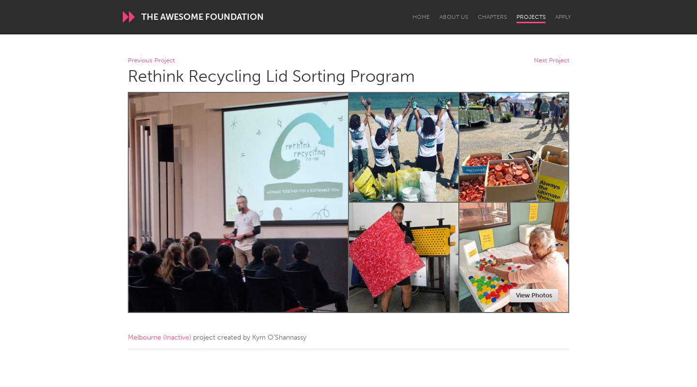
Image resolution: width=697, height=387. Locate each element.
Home (421, 17)
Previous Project (151, 61)
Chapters (492, 17)
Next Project (551, 61)
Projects (530, 17)
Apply (563, 17)
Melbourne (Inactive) (159, 337)
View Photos (534, 295)
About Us (453, 17)
